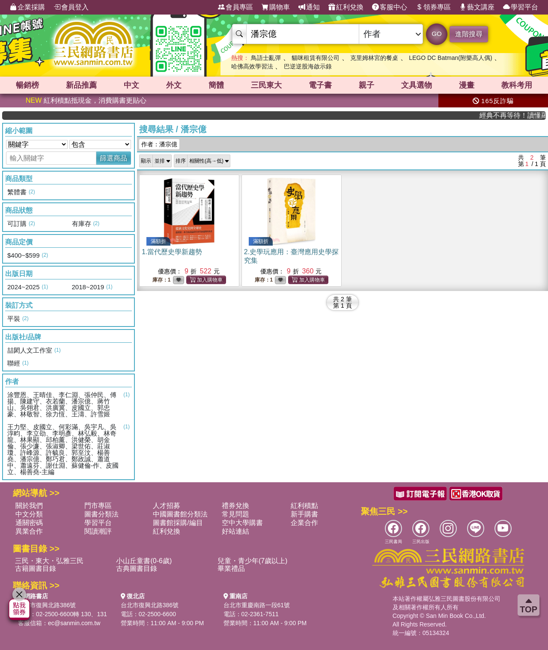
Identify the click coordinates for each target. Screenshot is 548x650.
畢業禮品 (231, 568)
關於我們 (29, 505)
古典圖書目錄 (136, 568)
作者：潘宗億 (159, 144)
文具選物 (416, 85)
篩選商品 (113, 158)
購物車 (276, 7)
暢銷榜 (27, 85)
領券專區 (433, 7)
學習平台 (520, 7)
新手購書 (304, 514)
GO (436, 33)
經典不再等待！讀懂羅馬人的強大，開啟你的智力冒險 (520, 115)
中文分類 (29, 514)
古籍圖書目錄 (35, 568)
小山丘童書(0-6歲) (144, 560)
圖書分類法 (101, 514)
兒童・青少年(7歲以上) (252, 560)
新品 (81, 85)
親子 (366, 85)
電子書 (320, 85)
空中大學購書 (242, 522)
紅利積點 (304, 505)
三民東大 (266, 85)
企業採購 (27, 7)
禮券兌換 (235, 505)
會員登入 (71, 7)
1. (172, 251)
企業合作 (304, 522)
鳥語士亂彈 (266, 57)
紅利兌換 (345, 7)
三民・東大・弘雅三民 (49, 560)
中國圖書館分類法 (180, 514)
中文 (131, 85)
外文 (174, 85)
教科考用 (516, 85)
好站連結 (235, 531)
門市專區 (98, 505)
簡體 (216, 85)
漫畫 (466, 85)
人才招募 (166, 505)
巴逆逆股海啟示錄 (308, 66)
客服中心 (389, 7)
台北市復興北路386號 (47, 605)
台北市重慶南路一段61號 (256, 605)
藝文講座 (476, 7)
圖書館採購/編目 (178, 522)
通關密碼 (29, 522)
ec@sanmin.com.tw (74, 623)
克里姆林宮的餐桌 (374, 57)
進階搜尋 (468, 34)
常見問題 (235, 514)
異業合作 (29, 531)
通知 (309, 7)
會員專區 (235, 7)
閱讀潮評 (98, 531)
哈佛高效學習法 (252, 66)
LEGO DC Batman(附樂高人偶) (450, 57)
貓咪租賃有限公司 (316, 57)
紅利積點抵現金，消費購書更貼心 (86, 100)
